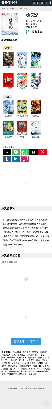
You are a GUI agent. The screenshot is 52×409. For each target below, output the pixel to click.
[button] (7, 152)
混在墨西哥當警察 (31, 352)
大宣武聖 (16, 363)
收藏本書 (34, 31)
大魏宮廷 (13, 360)
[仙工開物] (8, 114)
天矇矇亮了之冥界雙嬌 (17, 374)
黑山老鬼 (37, 21)
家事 (4, 366)
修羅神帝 (32, 357)
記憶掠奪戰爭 (35, 67)
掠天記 (8, 67)
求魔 (22, 137)
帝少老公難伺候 (28, 371)
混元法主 (35, 137)
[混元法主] (36, 135)
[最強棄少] (8, 135)
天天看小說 (9, 3)
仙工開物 (8, 116)
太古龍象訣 (13, 366)
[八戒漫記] (8, 86)
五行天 (22, 360)
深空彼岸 (46, 360)
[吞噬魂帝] (36, 114)
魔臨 (38, 360)
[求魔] (22, 135)
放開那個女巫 (25, 366)
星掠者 (36, 88)
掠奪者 (22, 88)
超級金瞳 (32, 374)
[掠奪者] (22, 86)
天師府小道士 (43, 363)
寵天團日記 (22, 67)
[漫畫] (7, 48)
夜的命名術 (22, 357)
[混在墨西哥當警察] (22, 114)
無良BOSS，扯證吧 (18, 369)
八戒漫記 (8, 88)
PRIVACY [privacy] (33, 388)
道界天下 (30, 360)
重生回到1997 (35, 369)
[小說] (7, 97)
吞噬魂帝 (35, 116)
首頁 (3, 8)
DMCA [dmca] (27, 388)
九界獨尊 (6, 363)
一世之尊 (43, 355)
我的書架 (38, 2)
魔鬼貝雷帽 (14, 371)
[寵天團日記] (22, 65)
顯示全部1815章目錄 (26, 341)
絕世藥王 (11, 357)
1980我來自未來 (28, 363)
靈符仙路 (42, 357)
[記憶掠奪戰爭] (36, 65)
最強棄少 (8, 137)
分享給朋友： (8, 147)
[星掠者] (36, 86)
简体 (48, 3)
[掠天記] (8, 65)
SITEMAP (21, 388)
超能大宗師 (32, 355)
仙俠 (12, 8)
